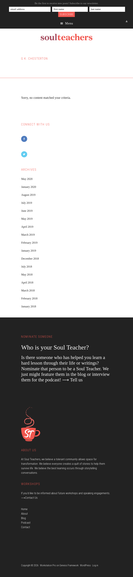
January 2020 (28, 186)
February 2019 (29, 242)
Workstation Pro (48, 565)
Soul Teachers (66, 37)
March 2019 (28, 234)
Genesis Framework (69, 565)
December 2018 (30, 258)
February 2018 (29, 298)
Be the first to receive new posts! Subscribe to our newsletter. (66, 3)
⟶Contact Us (29, 497)
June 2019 (26, 210)
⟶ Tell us (72, 379)
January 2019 (28, 250)
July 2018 (26, 266)
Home (24, 509)
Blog (23, 518)
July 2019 (26, 202)
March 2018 (28, 290)
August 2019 (28, 194)
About (24, 513)
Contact (25, 527)
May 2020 (26, 178)
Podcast (25, 522)
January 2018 (28, 306)
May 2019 (26, 218)
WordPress (85, 565)
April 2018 (27, 282)
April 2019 (27, 226)
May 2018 (26, 274)
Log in (95, 565)
